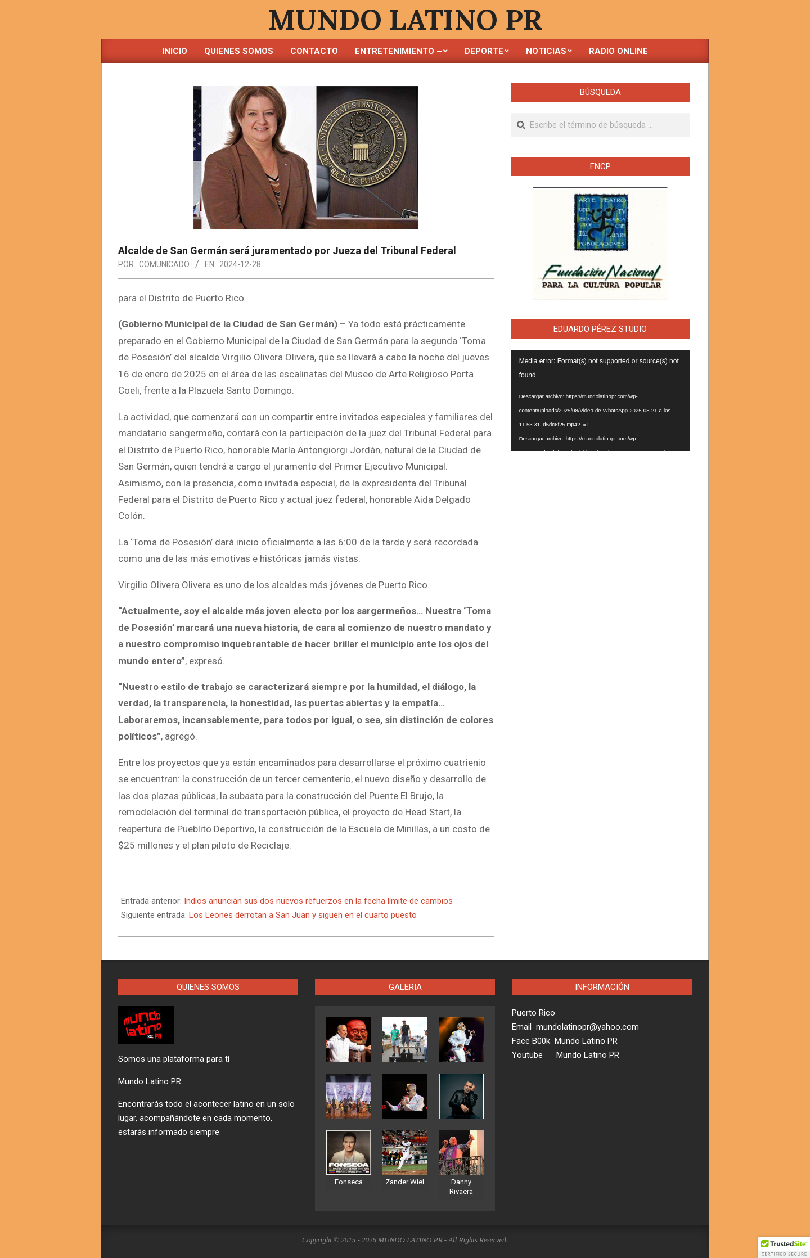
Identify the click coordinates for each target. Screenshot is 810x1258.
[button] (784, 1247)
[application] (600, 400)
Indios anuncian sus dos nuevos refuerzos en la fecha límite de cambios (318, 901)
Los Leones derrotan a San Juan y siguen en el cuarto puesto (303, 915)
